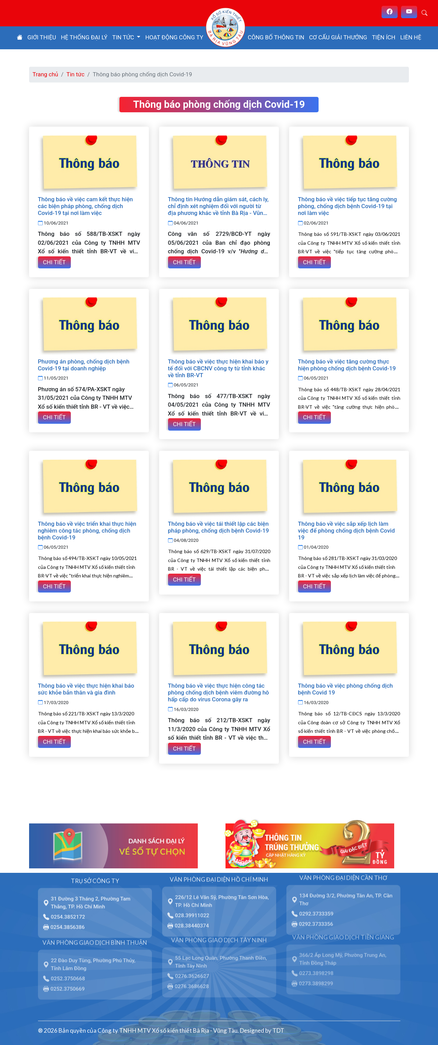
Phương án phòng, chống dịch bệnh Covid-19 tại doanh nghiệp (84, 364)
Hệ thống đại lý (84, 37)
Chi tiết (54, 261)
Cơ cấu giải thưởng (338, 37)
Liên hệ (411, 37)
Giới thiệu (41, 37)
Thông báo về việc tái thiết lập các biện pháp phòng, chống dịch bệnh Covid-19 (218, 526)
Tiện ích (384, 37)
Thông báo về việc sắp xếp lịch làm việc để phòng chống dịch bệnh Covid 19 (346, 530)
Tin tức (75, 74)
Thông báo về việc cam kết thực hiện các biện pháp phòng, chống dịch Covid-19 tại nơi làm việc (85, 206)
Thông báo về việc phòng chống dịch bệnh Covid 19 (345, 688)
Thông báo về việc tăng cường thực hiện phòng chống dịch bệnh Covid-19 (347, 364)
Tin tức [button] (124, 37)
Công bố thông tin (276, 37)
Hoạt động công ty (174, 37)
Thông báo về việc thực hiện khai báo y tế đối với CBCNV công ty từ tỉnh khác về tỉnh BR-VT (218, 368)
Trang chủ (45, 74)
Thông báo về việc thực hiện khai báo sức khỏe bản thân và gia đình (86, 688)
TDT (278, 1029)
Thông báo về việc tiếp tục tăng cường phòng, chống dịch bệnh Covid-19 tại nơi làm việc (347, 206)
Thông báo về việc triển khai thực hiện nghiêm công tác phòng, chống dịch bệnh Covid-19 (87, 530)
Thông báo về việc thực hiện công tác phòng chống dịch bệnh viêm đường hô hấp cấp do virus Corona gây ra (218, 691)
